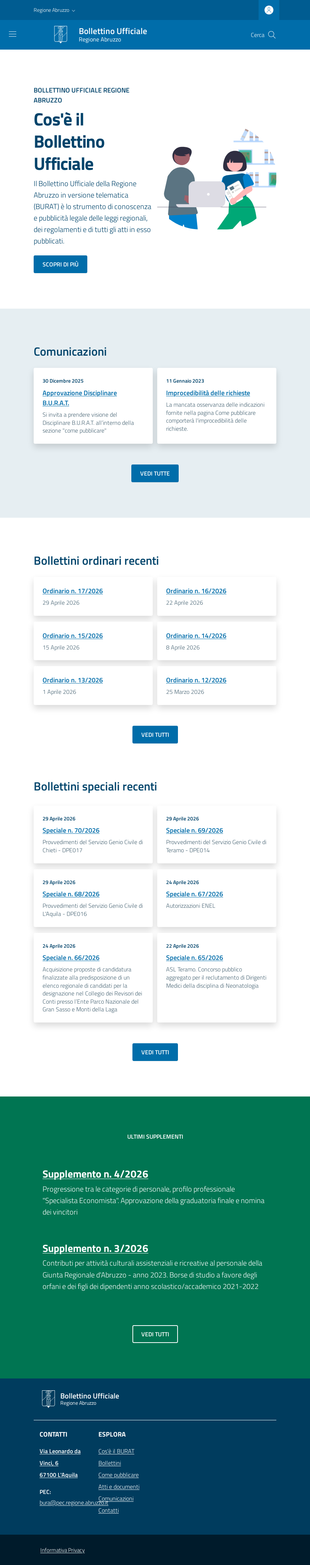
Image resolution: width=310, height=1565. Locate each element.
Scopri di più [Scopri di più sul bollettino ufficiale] (60, 264)
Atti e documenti (118, 1486)
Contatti (108, 1510)
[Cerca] (271, 34)
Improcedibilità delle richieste (208, 393)
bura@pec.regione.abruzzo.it (74, 1502)
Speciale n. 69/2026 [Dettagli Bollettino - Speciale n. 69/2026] (194, 830)
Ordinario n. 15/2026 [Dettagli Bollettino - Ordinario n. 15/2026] (73, 636)
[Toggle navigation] (12, 34)
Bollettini (109, 1462)
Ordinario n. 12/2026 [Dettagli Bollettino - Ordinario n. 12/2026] (196, 680)
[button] (55, 10)
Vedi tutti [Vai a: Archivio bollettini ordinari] (155, 734)
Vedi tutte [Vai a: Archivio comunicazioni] (155, 473)
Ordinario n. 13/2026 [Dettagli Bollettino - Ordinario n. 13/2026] (73, 680)
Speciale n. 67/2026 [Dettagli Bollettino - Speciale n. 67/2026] (194, 894)
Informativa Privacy (62, 1550)
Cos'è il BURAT (116, 1451)
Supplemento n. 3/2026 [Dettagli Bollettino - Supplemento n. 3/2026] (95, 1248)
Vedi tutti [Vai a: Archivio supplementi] (155, 1334)
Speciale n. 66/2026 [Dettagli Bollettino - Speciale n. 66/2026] (71, 958)
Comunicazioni (116, 1498)
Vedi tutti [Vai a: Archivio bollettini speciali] (155, 1052)
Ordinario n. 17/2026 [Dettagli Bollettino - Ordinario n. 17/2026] (73, 591)
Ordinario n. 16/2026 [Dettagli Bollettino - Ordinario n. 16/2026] (196, 591)
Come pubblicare (118, 1474)
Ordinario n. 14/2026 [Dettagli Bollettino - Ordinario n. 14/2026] (196, 636)
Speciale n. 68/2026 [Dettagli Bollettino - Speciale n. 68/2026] (71, 894)
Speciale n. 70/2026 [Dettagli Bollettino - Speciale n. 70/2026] (71, 830)
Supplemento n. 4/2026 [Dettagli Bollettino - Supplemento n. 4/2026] (95, 1174)
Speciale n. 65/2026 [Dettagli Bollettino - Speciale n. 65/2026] (194, 958)
